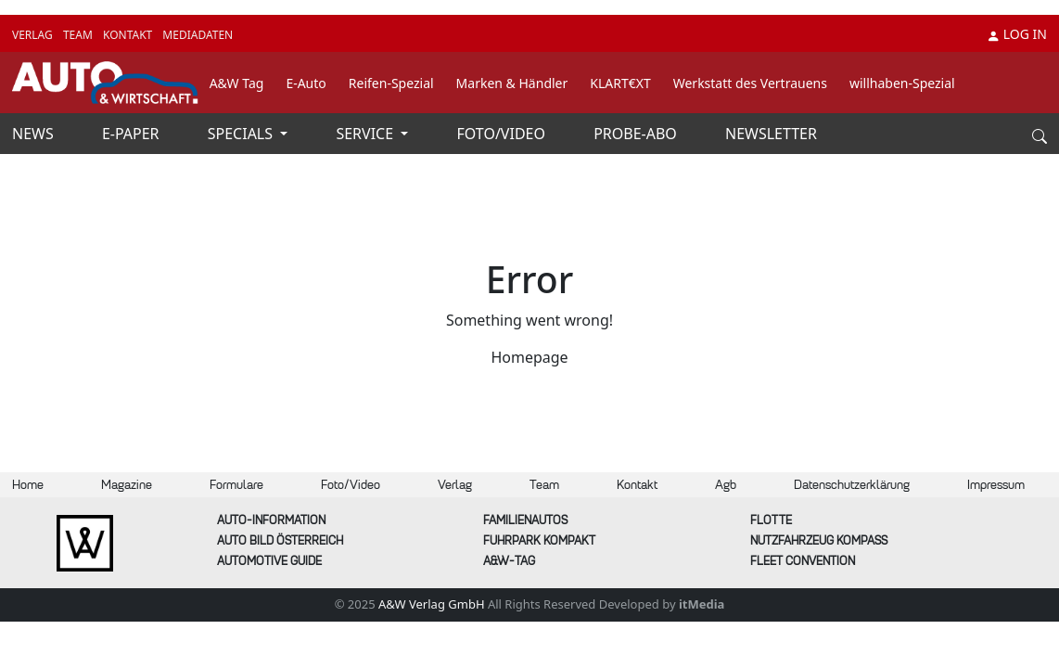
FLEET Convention (802, 561)
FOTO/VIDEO (503, 133)
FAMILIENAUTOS (525, 520)
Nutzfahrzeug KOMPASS (818, 540)
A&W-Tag (509, 561)
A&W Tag (237, 83)
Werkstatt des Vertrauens (750, 83)
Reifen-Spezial (391, 83)
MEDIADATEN (197, 35)
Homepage (529, 357)
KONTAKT (129, 35)
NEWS (34, 133)
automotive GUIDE (269, 561)
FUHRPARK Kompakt (539, 540)
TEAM (79, 35)
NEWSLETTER (771, 133)
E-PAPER (132, 133)
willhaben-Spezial (902, 83)
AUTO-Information (271, 520)
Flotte (771, 520)
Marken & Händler (512, 83)
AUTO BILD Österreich (280, 540)
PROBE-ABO (637, 133)
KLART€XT (620, 83)
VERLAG (34, 35)
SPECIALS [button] (242, 133)
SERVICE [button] (366, 133)
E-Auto (305, 83)
